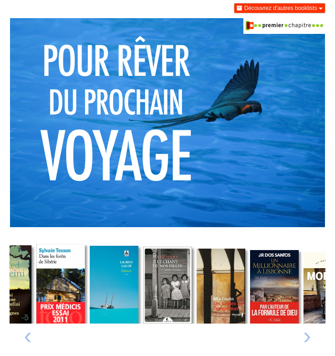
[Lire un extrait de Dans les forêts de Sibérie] (60, 284)
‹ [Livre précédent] (28, 335)
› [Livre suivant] (307, 335)
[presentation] (28, 338)
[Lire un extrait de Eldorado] (114, 285)
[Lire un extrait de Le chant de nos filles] (167, 285)
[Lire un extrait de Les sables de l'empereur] (221, 286)
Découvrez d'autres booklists (280, 8)
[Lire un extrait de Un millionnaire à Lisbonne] (274, 287)
